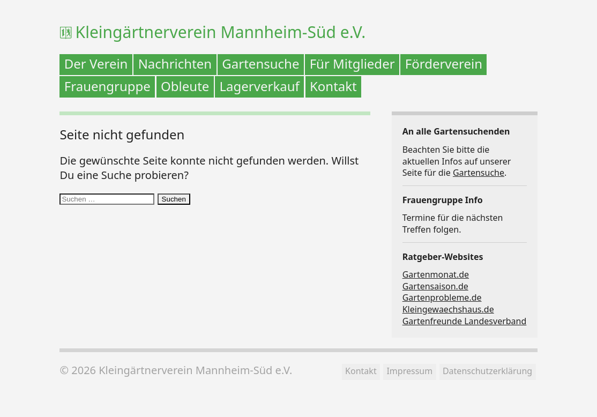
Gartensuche (260, 63)
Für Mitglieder (352, 63)
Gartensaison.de (435, 286)
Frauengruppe (107, 86)
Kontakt (333, 86)
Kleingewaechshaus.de (448, 309)
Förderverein (443, 63)
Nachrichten (175, 63)
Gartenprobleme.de (442, 297)
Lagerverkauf (260, 86)
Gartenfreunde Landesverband (464, 321)
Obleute (185, 86)
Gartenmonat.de (435, 274)
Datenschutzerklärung (487, 371)
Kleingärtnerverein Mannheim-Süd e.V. (221, 32)
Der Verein (96, 63)
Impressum (409, 371)
